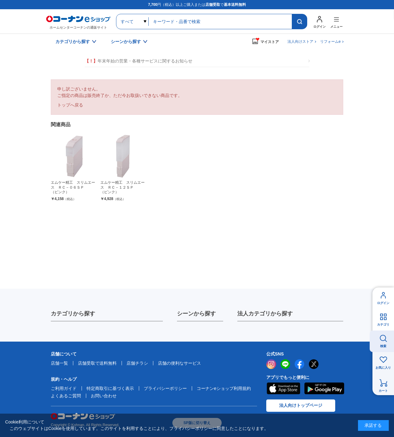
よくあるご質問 (66, 396)
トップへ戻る (70, 104)
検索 (383, 346)
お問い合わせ (104, 396)
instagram (271, 364)
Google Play (324, 388)
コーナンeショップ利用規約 (224, 388)
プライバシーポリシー (165, 388)
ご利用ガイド (64, 388)
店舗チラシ (137, 363)
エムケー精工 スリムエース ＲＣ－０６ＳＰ (73, 187)
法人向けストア (300, 41)
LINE (285, 364)
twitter (314, 364)
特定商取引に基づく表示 (110, 388)
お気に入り (383, 367)
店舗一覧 (59, 363)
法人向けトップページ (300, 405)
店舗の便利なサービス (179, 363)
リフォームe (330, 41)
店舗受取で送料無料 (97, 363)
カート (383, 390)
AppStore (283, 388)
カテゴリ (383, 324)
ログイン (383, 303)
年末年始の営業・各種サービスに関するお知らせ (138, 61)
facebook (299, 364)
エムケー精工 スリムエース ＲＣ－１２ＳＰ (122, 187)
